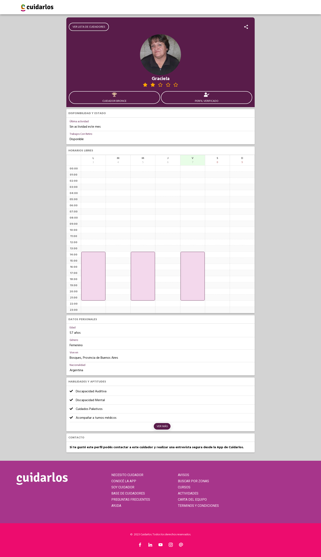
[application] (93, 276)
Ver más (162, 426)
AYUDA (116, 506)
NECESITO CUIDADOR (127, 475)
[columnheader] (93, 160)
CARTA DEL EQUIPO (192, 499)
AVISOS (183, 475)
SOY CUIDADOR (122, 487)
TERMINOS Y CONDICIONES (198, 506)
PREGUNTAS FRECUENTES (130, 499)
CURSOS (184, 487)
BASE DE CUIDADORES (128, 493)
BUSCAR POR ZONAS (193, 481)
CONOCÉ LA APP (123, 481)
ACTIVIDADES (188, 493)
